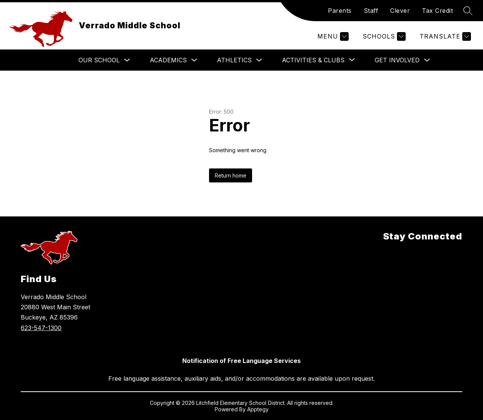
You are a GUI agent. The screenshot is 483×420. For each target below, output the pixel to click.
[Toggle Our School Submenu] (127, 60)
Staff (371, 10)
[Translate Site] (444, 36)
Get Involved (397, 60)
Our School (99, 60)
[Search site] (467, 10)
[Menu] (332, 36)
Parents (340, 10)
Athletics (234, 60)
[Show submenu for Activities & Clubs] (313, 60)
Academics (168, 60)
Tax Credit (437, 10)
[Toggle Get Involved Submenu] (427, 60)
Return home (230, 175)
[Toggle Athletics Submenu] (259, 60)
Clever (400, 10)
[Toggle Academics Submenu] (194, 60)
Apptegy (258, 409)
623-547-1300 (41, 328)
